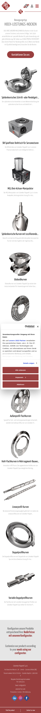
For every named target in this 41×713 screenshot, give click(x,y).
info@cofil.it (22, 685)
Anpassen (20, 377)
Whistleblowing (27, 692)
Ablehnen (20, 384)
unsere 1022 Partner (17, 340)
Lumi (24, 689)
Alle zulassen (20, 370)
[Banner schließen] (37, 326)
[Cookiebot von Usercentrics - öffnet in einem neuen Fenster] (25, 326)
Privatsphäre (13, 692)
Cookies (20, 692)
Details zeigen (28, 363)
